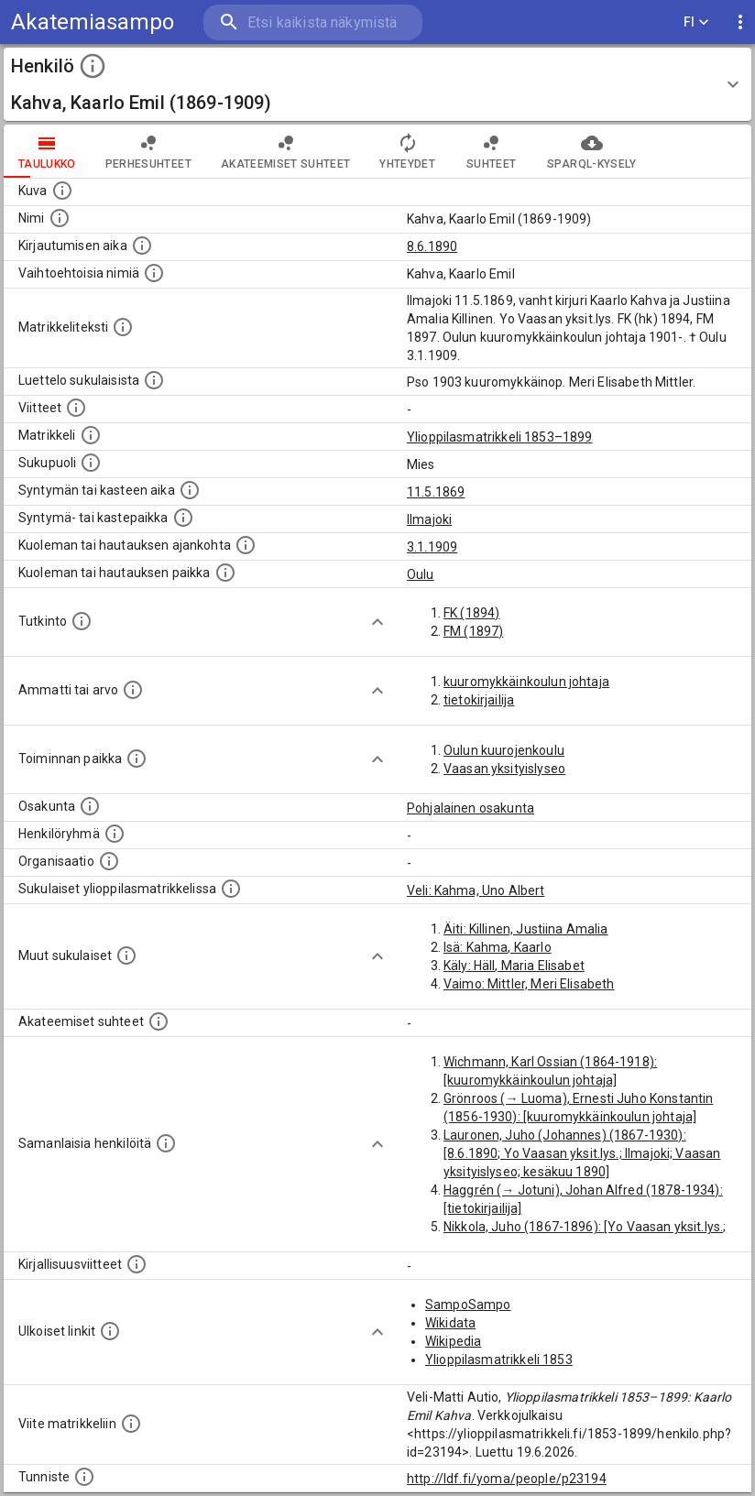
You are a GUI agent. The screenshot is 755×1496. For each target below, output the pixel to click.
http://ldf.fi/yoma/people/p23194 (507, 1478)
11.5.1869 (436, 492)
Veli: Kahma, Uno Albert (475, 890)
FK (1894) (471, 613)
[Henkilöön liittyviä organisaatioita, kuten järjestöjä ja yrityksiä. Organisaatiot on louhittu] (109, 861)
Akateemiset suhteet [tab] (286, 151)
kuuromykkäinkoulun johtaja (526, 681)
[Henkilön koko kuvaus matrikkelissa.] (122, 327)
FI (696, 22)
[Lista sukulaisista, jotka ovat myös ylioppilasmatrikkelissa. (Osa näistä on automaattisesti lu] (231, 888)
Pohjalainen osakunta (470, 808)
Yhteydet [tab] (407, 151)
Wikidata (450, 1323)
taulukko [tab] (47, 151)
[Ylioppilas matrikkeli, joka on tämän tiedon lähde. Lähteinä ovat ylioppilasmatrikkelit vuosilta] (90, 435)
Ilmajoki (429, 519)
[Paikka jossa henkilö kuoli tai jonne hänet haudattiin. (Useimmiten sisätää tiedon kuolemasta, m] (225, 572)
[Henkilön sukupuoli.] (90, 462)
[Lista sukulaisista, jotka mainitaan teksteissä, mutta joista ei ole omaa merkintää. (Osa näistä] (126, 955)
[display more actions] (740, 22)
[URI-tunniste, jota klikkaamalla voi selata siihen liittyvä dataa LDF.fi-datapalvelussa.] (84, 1476)
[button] (377, 84)
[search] (312, 22)
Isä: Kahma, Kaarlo (497, 947)
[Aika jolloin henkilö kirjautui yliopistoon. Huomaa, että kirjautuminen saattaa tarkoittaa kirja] (142, 245)
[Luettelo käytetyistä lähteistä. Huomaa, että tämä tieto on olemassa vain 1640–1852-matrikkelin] (76, 407)
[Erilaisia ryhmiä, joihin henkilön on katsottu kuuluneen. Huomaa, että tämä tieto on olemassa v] (114, 833)
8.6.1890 (432, 246)
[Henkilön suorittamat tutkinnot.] (81, 621)
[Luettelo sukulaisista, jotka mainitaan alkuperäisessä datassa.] (154, 380)
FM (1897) (473, 631)
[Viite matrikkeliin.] (131, 1423)
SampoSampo (468, 1304)
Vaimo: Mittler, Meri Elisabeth (529, 984)
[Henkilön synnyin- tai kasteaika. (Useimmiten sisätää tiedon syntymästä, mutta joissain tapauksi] (189, 490)
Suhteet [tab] (491, 151)
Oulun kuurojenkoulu (503, 750)
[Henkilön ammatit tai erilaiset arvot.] (133, 689)
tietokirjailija (478, 700)
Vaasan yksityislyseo (504, 768)
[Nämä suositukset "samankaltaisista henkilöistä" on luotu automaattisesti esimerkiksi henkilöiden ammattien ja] (166, 1143)
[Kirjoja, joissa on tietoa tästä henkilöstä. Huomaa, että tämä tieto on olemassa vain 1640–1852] (136, 1264)
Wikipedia (453, 1341)
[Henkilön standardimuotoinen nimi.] (59, 218)
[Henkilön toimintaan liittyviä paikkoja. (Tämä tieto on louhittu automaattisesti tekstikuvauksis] (136, 758)
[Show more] (377, 622)
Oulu (420, 574)
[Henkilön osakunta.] (89, 806)
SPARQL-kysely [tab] (591, 151)
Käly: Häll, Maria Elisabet (514, 965)
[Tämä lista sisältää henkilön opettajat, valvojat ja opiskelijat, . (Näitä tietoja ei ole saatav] (158, 1021)
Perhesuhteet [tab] (148, 151)
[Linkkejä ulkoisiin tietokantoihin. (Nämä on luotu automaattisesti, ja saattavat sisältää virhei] (110, 1331)
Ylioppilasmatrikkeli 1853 (499, 1359)
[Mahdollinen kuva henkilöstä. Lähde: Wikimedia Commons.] (62, 190)
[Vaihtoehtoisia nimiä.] (154, 273)
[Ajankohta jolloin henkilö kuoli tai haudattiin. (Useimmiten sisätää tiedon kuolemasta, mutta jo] (245, 545)
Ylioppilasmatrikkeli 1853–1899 (500, 437)
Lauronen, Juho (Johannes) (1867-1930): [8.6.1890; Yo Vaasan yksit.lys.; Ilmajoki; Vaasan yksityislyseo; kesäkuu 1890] (581, 1153)
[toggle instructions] (92, 66)
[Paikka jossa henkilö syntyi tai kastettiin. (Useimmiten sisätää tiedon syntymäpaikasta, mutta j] (183, 517)
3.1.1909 (432, 547)
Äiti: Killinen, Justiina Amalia (525, 929)
